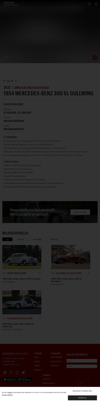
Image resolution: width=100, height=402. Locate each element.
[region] (50, 394)
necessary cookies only (82, 391)
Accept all (82, 398)
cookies (9, 392)
